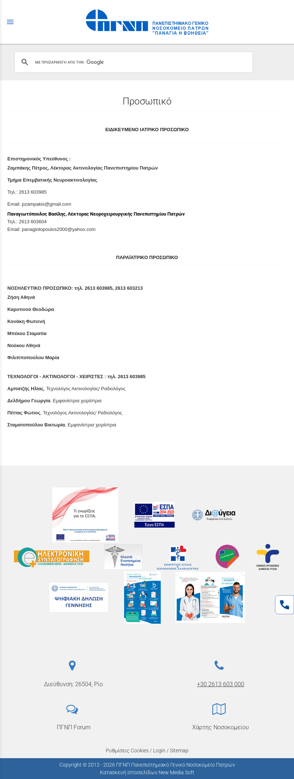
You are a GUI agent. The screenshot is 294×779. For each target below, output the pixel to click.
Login (159, 750)
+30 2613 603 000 (220, 684)
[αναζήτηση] (132, 62)
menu (10, 22)
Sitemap (179, 750)
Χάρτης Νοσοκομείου (220, 727)
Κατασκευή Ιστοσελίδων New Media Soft (147, 772)
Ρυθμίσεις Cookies (127, 750)
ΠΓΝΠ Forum (73, 727)
